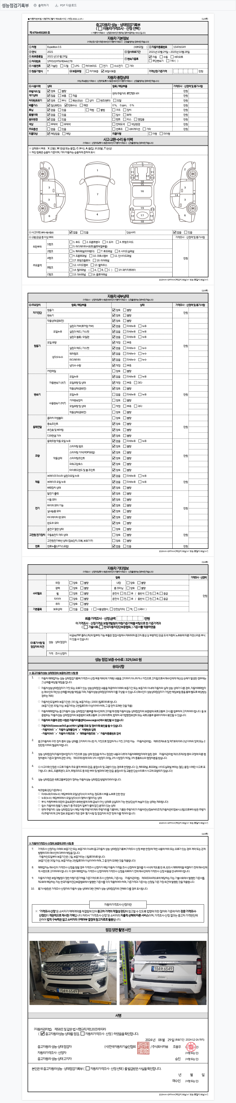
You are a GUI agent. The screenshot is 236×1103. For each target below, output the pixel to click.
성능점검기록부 (15, 5)
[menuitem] (41, 5)
